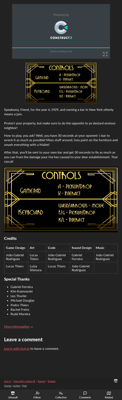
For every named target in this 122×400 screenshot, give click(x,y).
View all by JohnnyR (24, 381)
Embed (51, 381)
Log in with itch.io (17, 348)
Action (16, 385)
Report (41, 381)
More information (18, 326)
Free (24, 385)
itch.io (7, 381)
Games (7, 385)
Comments (85, 395)
